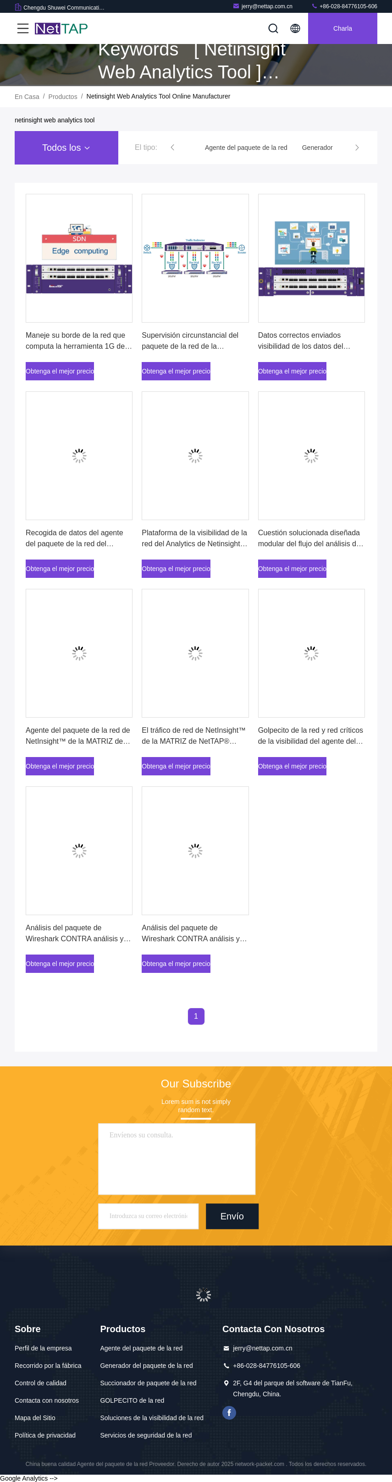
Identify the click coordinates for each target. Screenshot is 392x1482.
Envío (232, 1216)
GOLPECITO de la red (132, 1400)
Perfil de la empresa (43, 1348)
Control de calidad (40, 1383)
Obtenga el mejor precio (60, 371)
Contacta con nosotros (47, 1400)
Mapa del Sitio (35, 1418)
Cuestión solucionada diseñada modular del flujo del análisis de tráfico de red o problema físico (309, 544)
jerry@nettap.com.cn (262, 6)
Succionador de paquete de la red (148, 1383)
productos (63, 96)
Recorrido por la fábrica (48, 1365)
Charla (342, 28)
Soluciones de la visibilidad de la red (152, 1418)
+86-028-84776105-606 (344, 6)
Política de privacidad (45, 1435)
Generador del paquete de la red (146, 1365)
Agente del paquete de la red (141, 1348)
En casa (27, 96)
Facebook (229, 1413)
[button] (172, 147)
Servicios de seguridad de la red (146, 1435)
